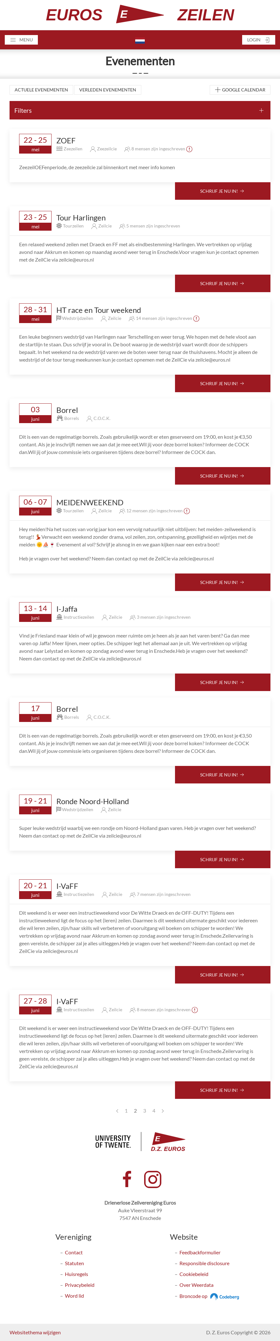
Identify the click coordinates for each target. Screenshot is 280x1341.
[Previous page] (117, 1110)
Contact (74, 1252)
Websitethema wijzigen (35, 1332)
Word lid (74, 1296)
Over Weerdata (196, 1285)
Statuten (74, 1263)
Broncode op (210, 1296)
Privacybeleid (79, 1285)
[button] (21, 39)
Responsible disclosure (204, 1263)
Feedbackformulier (199, 1252)
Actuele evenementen (41, 89)
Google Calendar (240, 90)
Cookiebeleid (193, 1274)
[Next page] (162, 1110)
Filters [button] (23, 110)
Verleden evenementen (107, 89)
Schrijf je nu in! (222, 191)
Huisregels (76, 1274)
